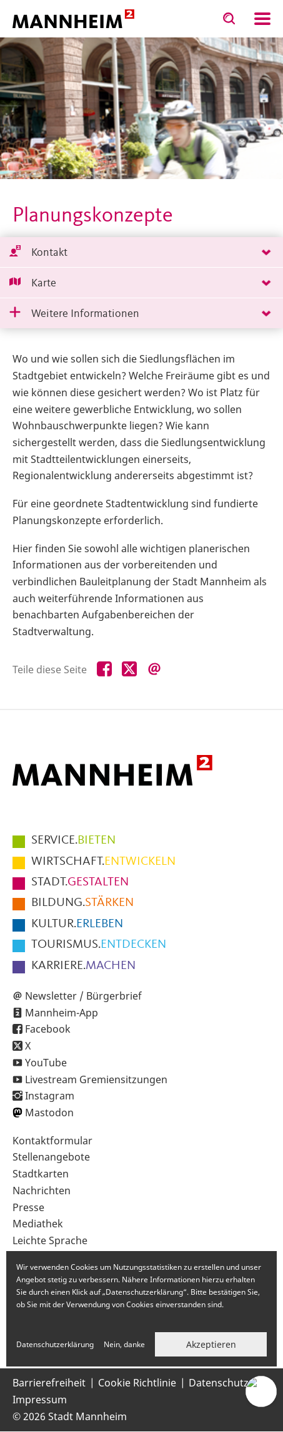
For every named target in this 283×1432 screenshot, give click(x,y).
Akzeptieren (211, 1344)
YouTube (46, 1062)
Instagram (49, 1096)
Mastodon (49, 1112)
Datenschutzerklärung (55, 1344)
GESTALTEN (80, 882)
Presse (28, 1207)
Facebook (48, 1029)
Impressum (39, 1399)
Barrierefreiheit (49, 1383)
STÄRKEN (82, 903)
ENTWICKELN (103, 861)
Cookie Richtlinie (137, 1383)
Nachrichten (41, 1190)
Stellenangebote (51, 1157)
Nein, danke (124, 1344)
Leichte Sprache (49, 1240)
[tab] (141, 252)
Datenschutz (219, 1383)
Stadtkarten (40, 1174)
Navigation (262, 18)
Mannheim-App (61, 1013)
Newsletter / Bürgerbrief (83, 996)
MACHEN (83, 966)
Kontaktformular (52, 1140)
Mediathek (37, 1223)
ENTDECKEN (98, 944)
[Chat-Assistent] (261, 1391)
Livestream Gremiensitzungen (96, 1079)
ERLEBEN (77, 924)
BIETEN (73, 840)
